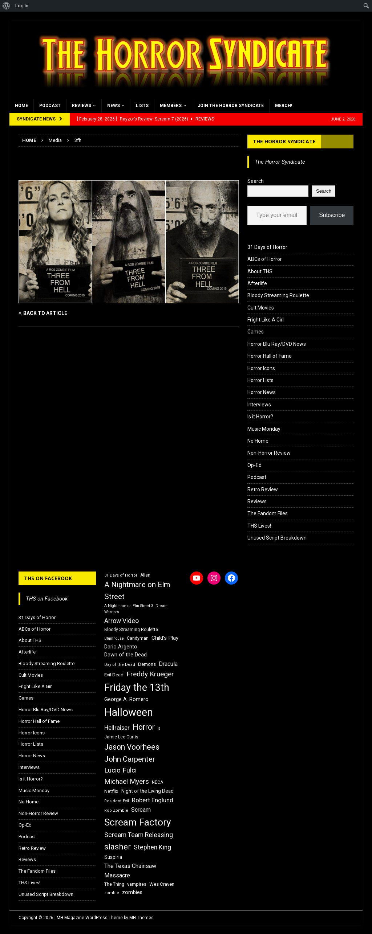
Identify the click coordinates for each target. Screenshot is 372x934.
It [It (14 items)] (159, 728)
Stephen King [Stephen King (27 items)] (152, 847)
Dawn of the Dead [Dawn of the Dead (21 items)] (125, 654)
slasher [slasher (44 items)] (117, 847)
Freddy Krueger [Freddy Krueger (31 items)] (150, 674)
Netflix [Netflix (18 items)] (111, 791)
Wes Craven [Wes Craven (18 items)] (161, 884)
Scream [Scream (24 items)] (141, 809)
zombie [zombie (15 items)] (111, 892)
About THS (259, 271)
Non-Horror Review (269, 453)
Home (21, 105)
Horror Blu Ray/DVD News (276, 344)
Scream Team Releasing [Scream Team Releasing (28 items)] (138, 835)
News (113, 105)
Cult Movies (260, 308)
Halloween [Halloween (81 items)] (128, 712)
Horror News (261, 392)
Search (255, 181)
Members (171, 105)
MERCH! (283, 105)
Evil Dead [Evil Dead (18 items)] (114, 674)
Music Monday (263, 429)
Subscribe (332, 215)
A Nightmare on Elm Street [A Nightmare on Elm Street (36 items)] (137, 590)
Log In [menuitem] (21, 5)
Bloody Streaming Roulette (278, 295)
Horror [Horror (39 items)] (144, 727)
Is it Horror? (260, 416)
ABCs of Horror (264, 259)
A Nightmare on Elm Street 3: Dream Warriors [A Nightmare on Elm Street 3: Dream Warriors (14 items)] (135, 608)
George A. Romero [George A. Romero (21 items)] (126, 699)
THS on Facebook (48, 578)
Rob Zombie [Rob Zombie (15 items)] (116, 810)
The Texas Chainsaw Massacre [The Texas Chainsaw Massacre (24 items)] (130, 871)
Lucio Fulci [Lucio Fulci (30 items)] (120, 770)
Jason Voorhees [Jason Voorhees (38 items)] (131, 746)
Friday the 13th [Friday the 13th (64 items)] (136, 687)
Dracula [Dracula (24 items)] (168, 663)
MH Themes (141, 917)
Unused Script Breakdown (277, 538)
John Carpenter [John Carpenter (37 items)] (129, 759)
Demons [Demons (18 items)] (147, 664)
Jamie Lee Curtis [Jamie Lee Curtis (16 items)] (121, 737)
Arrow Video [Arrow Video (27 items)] (121, 620)
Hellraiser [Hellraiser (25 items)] (117, 727)
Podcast (50, 105)
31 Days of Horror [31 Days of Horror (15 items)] (120, 575)
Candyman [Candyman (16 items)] (138, 638)
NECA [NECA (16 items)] (157, 782)
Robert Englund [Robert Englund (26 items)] (152, 800)
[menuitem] (6, 6)
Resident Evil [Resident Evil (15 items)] (116, 801)
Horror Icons (261, 368)
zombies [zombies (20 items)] (132, 892)
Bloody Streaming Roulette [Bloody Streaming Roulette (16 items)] (131, 629)
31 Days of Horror (267, 247)
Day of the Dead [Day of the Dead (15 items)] (119, 664)
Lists (142, 105)
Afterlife (257, 283)
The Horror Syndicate (284, 141)
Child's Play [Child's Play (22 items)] (164, 638)
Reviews (81, 105)
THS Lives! (259, 526)
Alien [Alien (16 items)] (145, 575)
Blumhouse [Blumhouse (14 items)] (114, 638)
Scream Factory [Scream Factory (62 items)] (137, 822)
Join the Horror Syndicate (231, 105)
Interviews (259, 404)
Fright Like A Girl (265, 320)
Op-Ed (254, 465)
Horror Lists (260, 380)
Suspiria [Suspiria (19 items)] (113, 857)
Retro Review (262, 489)
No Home (257, 441)
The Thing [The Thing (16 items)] (114, 884)
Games (255, 332)
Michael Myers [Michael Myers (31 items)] (126, 781)
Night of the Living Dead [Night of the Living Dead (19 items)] (147, 791)
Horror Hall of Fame (269, 356)
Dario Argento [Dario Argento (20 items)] (120, 647)
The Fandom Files (267, 513)
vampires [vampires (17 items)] (136, 884)
